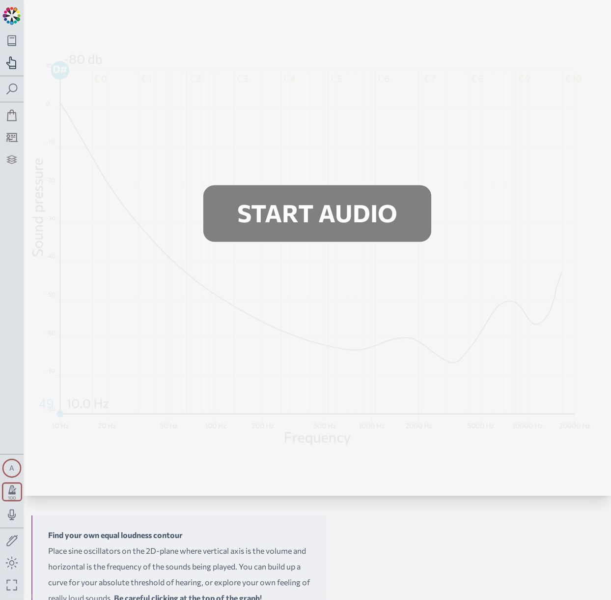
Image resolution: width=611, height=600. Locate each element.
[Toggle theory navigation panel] (12, 41)
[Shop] (12, 115)
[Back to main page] (12, 15)
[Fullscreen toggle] (12, 585)
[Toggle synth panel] (11, 468)
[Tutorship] (12, 137)
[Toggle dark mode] (12, 563)
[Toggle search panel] (12, 89)
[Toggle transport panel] (12, 491)
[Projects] (12, 160)
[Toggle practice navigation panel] (12, 63)
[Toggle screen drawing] (12, 541)
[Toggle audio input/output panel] (12, 515)
